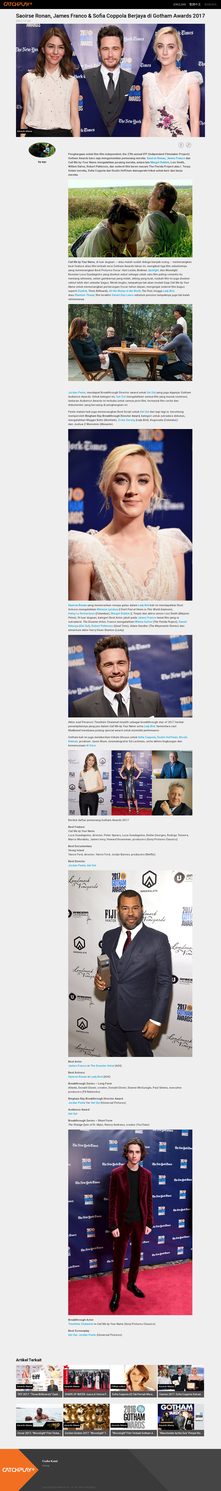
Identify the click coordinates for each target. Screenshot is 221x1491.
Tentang (45, 1465)
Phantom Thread (84, 295)
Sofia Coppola (147, 737)
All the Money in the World (124, 291)
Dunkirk (82, 291)
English (179, 4)
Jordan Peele (76, 392)
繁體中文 (195, 4)
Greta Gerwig (126, 420)
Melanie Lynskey (107, 609)
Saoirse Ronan (156, 158)
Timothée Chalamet (80, 1324)
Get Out (151, 392)
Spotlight (153, 270)
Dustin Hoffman (167, 737)
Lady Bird (168, 291)
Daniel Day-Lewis (123, 295)
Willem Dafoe (143, 621)
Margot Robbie (159, 162)
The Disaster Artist (102, 1065)
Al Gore (91, 745)
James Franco (176, 158)
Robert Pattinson (102, 626)
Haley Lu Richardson (81, 613)
